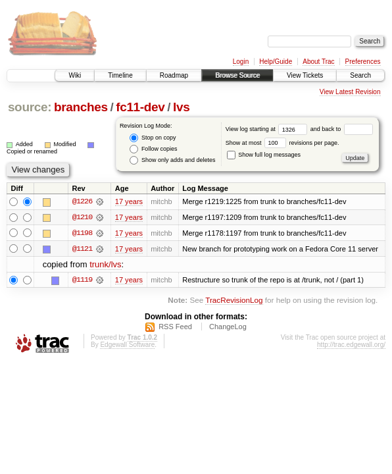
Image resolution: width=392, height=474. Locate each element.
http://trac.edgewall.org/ (351, 345)
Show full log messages (264, 154)
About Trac (318, 61)
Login (241, 61)
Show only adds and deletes (172, 160)
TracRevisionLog (233, 300)
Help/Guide (275, 61)
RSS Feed (175, 327)
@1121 (82, 249)
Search (360, 75)
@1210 (82, 217)
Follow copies (153, 149)
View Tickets (305, 75)
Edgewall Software (127, 345)
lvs (181, 107)
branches (81, 107)
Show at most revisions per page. (282, 143)
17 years (129, 201)
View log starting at (268, 129)
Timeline (120, 75)
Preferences (363, 61)
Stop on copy (153, 138)
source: (29, 107)
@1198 (82, 233)
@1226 (82, 201)
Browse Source (237, 75)
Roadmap (174, 75)
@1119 (82, 280)
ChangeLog (228, 327)
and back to (341, 129)
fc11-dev (140, 107)
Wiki (74, 75)
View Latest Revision (350, 91)
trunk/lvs (105, 265)
